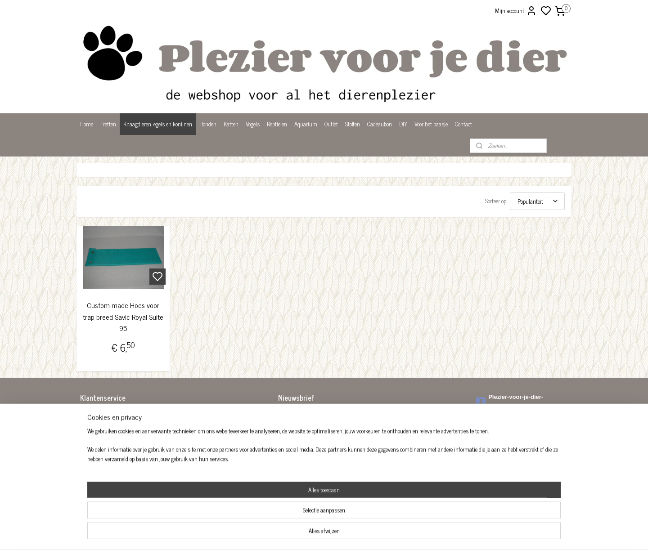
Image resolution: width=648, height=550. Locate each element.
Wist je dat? (93, 470)
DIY (403, 124)
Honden (207, 124)
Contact (463, 124)
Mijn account (516, 10)
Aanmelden (298, 435)
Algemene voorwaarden (105, 414)
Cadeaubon (379, 124)
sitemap (354, 533)
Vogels (253, 124)
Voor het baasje (431, 124)
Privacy (88, 461)
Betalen (88, 424)
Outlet (331, 124)
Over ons (89, 451)
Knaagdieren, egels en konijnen (157, 124)
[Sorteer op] (537, 201)
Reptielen (277, 124)
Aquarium (305, 124)
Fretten (108, 124)
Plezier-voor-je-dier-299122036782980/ (509, 401)
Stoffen (352, 124)
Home (86, 124)
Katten (231, 124)
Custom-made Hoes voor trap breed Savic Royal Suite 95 (123, 317)
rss (368, 533)
